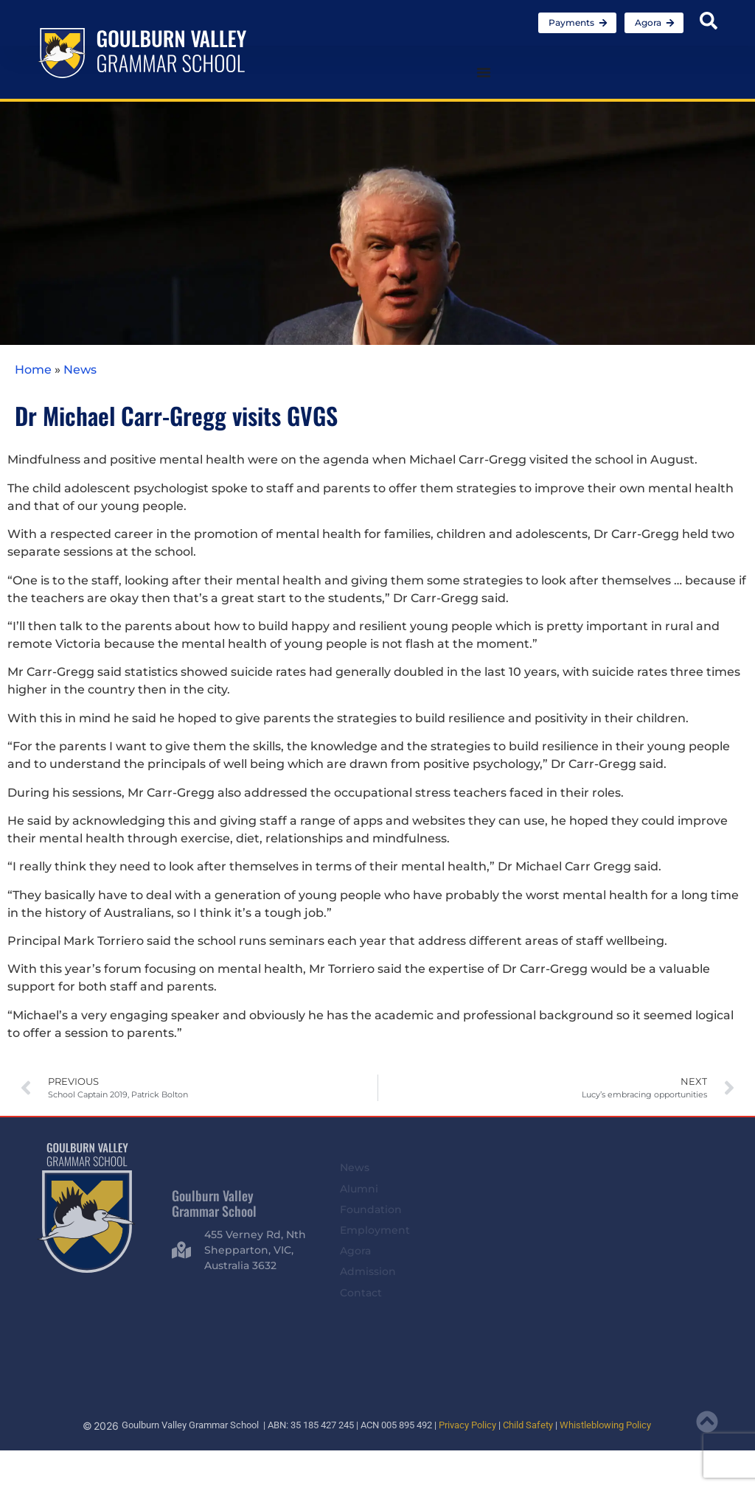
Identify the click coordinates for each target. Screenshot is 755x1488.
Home (33, 370)
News (80, 370)
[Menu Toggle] (483, 72)
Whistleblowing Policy (605, 1425)
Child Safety (528, 1425)
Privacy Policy (467, 1425)
